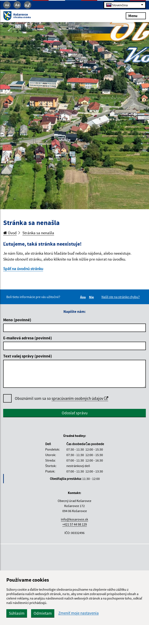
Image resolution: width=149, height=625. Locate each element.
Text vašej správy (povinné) (27, 356)
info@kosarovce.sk (74, 519)
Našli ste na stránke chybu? (120, 297)
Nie (92, 297)
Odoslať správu (74, 412)
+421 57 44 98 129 (74, 524)
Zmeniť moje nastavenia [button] (78, 613)
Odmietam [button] (43, 613)
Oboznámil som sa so (61, 398)
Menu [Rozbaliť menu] (135, 15)
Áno (83, 297)
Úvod (10, 232)
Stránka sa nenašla (38, 232)
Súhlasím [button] (17, 613)
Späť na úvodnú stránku (23, 268)
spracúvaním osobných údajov (80, 398)
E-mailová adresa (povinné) (27, 337)
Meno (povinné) (17, 319)
